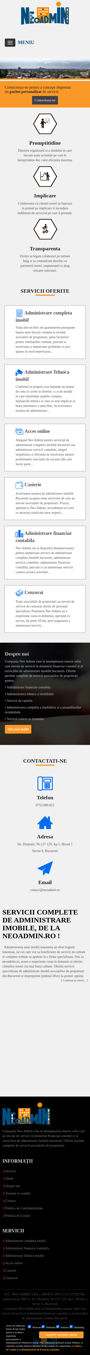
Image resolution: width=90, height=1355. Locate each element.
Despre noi (12, 1186)
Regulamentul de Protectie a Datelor (40, 1349)
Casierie (10, 1270)
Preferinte (48, 1327)
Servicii (10, 1171)
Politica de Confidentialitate (24, 1208)
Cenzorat (11, 1278)
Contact (10, 1201)
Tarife (9, 1178)
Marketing (77, 1327)
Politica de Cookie (17, 1216)
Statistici (62, 1327)
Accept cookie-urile (61, 1335)
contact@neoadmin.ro (45, 890)
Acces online (14, 1263)
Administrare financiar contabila (27, 1248)
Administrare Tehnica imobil (24, 1256)
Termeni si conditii (18, 1193)
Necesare (34, 1327)
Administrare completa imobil (25, 1241)
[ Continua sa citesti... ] (74, 980)
